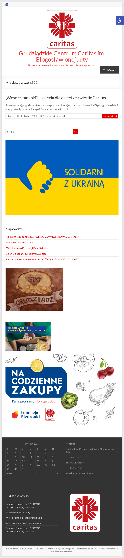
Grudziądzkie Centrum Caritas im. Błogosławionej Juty (62, 56)
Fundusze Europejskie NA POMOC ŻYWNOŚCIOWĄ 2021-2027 (42, 236)
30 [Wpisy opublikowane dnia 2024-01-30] (16, 469)
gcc (12, 116)
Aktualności (49, 116)
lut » (56, 473)
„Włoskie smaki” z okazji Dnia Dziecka (26, 248)
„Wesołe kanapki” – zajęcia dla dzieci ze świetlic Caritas (55, 97)
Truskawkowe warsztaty (19, 242)
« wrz (9, 473)
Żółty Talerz (62, 116)
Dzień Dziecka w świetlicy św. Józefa (25, 253)
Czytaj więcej (110, 116)
